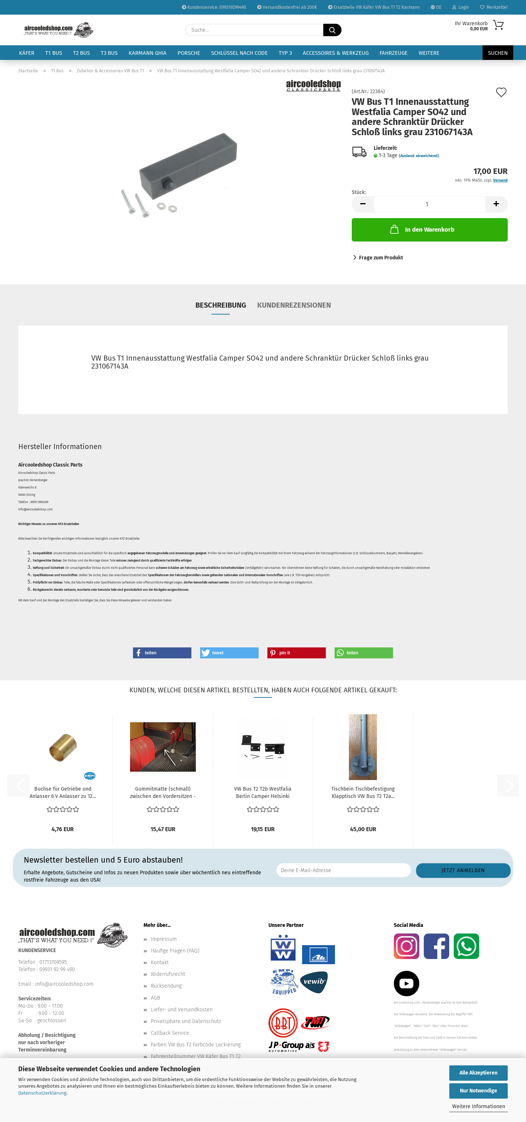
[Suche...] (332, 30)
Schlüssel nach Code (239, 53)
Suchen (498, 53)
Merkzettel (494, 7)
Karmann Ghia (148, 53)
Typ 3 (285, 53)
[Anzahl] (430, 204)
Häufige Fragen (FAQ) (175, 951)
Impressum (164, 939)
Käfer (26, 53)
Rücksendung (166, 986)
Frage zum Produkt (381, 258)
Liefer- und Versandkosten (182, 1010)
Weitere (429, 53)
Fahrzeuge (394, 53)
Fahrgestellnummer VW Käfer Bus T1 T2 (196, 1056)
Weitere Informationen (478, 1106)
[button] (363, 204)
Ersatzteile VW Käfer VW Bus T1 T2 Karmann (374, 7)
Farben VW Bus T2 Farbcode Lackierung (196, 1045)
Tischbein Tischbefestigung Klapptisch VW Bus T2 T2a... (362, 792)
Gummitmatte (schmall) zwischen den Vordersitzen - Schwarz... (163, 793)
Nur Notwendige (478, 1091)
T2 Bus (81, 53)
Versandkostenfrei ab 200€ (287, 7)
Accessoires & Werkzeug (336, 53)
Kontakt (160, 962)
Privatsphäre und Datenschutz (186, 1021)
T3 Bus (109, 53)
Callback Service (170, 1033)
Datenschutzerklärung (42, 1093)
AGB (155, 998)
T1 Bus (53, 53)
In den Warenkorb (421, 229)
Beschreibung (220, 305)
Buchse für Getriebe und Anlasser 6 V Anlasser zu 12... (63, 792)
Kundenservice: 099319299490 (214, 7)
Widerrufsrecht (168, 974)
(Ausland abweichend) (419, 155)
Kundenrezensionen (294, 305)
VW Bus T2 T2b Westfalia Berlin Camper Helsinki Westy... (262, 793)
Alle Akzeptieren (479, 1073)
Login (460, 7)
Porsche (189, 53)
